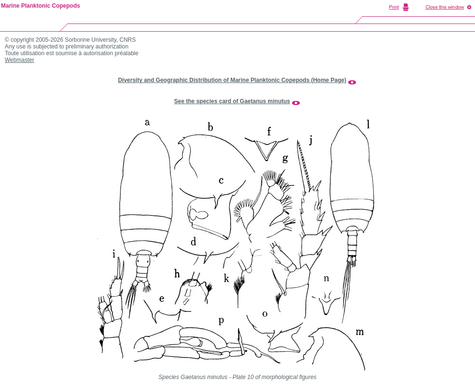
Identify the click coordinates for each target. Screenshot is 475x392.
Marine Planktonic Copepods (40, 5)
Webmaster (19, 60)
